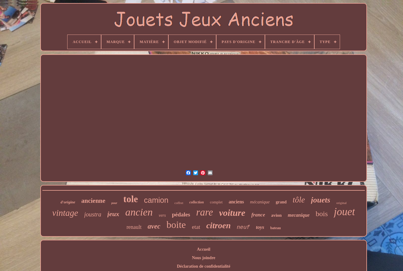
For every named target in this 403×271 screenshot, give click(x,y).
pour (114, 203)
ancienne (93, 200)
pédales (181, 214)
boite (176, 224)
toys (260, 227)
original (341, 203)
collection (196, 202)
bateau (275, 228)
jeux (113, 214)
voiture (232, 213)
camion (156, 200)
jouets (320, 200)
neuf (243, 227)
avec (154, 226)
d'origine (68, 202)
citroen (218, 225)
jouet (344, 212)
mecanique (298, 215)
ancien (139, 212)
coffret (178, 203)
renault (134, 227)
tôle (299, 199)
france (258, 215)
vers (162, 215)
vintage (65, 213)
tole (130, 199)
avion (276, 215)
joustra (92, 214)
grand (281, 202)
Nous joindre (203, 258)
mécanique (260, 201)
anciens (236, 201)
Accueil (203, 249)
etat (196, 227)
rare (204, 212)
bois (321, 214)
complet (216, 202)
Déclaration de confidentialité (203, 266)
